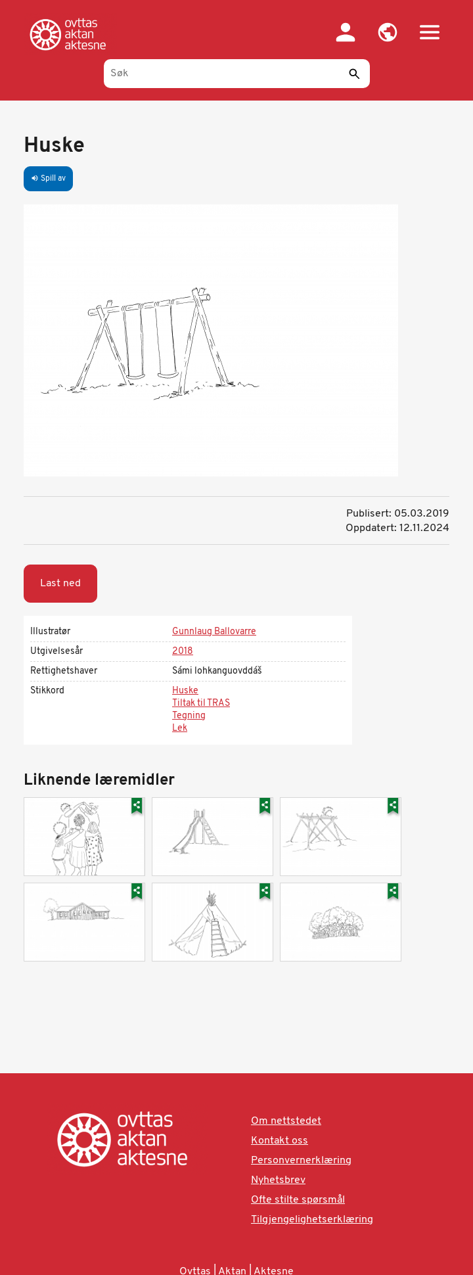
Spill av (48, 179)
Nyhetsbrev (278, 1180)
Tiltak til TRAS (201, 703)
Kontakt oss (279, 1141)
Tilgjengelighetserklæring (312, 1219)
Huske (185, 691)
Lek (179, 728)
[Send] (354, 73)
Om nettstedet (286, 1121)
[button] (387, 32)
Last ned (60, 583)
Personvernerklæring (301, 1160)
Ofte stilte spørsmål (298, 1200)
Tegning (189, 716)
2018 (182, 651)
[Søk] (237, 73)
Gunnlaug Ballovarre (214, 632)
